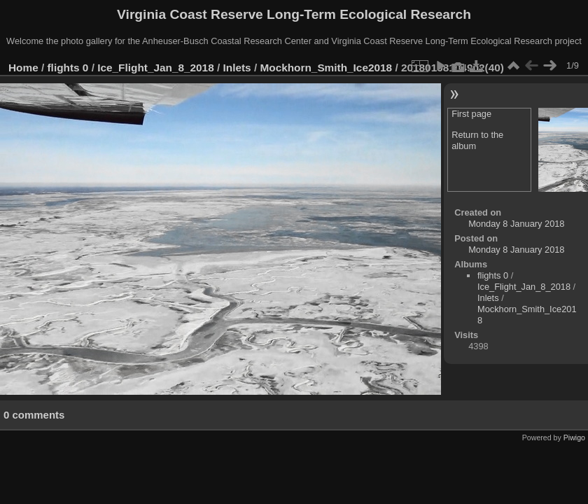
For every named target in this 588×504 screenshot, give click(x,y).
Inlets (237, 68)
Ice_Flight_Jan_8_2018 (155, 68)
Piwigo (574, 437)
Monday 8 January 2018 (516, 223)
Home (23, 68)
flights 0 (68, 68)
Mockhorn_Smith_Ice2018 (326, 68)
